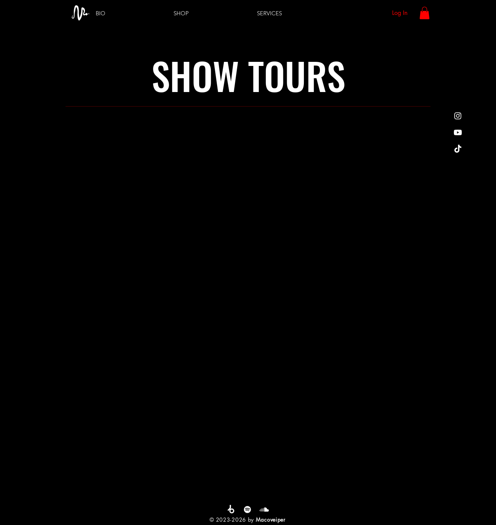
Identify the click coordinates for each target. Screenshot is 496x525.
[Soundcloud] (264, 509)
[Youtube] (457, 132)
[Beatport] (230, 509)
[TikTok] (457, 149)
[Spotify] (247, 509)
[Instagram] (457, 115)
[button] (424, 13)
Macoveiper (271, 519)
